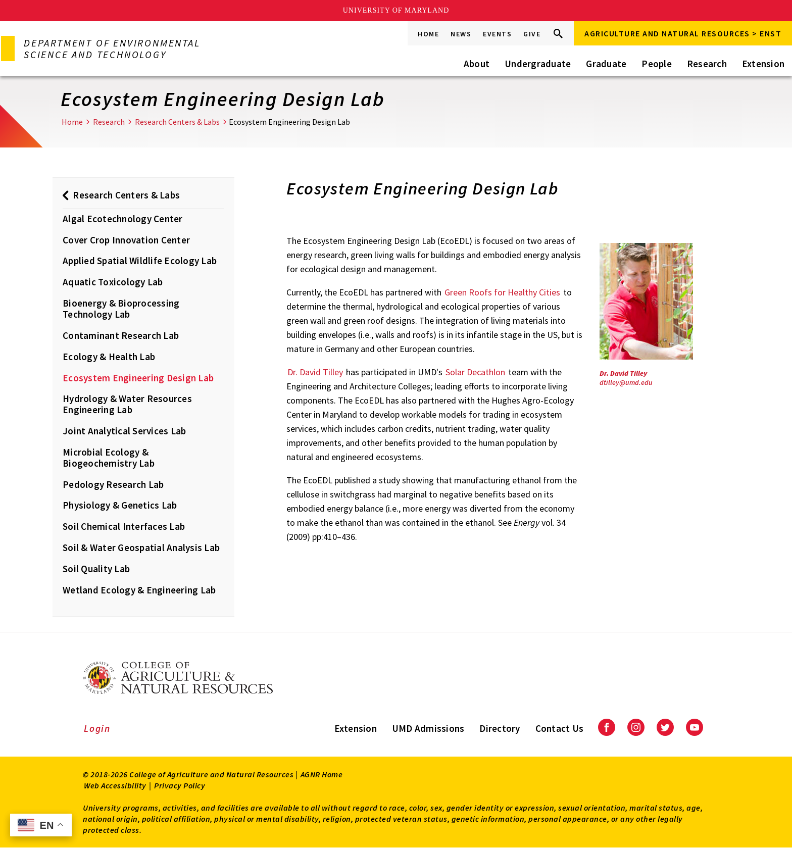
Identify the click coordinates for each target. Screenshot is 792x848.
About (476, 64)
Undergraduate (538, 64)
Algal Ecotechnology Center (123, 219)
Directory (499, 728)
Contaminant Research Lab (121, 335)
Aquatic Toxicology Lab (113, 282)
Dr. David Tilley (315, 372)
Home (428, 33)
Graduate (606, 64)
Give (531, 33)
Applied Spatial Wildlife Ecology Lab (140, 261)
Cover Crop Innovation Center (126, 240)
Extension (763, 64)
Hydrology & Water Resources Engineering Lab (127, 404)
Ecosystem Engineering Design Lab (138, 378)
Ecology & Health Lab (109, 357)
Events (497, 33)
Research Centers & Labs (177, 122)
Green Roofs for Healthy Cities (502, 292)
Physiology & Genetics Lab (120, 505)
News (461, 33)
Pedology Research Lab (113, 484)
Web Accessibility (115, 785)
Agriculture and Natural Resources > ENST (682, 33)
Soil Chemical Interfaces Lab (124, 526)
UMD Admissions (428, 728)
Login (97, 728)
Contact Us (559, 728)
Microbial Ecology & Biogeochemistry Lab (109, 457)
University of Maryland (396, 10)
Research (707, 64)
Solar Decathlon (475, 372)
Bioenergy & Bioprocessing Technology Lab (121, 308)
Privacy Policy (179, 785)
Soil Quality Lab (96, 569)
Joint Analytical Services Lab (124, 431)
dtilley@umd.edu (626, 382)
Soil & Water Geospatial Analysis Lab (141, 547)
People (656, 64)
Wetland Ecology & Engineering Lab (139, 590)
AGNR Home (322, 774)
